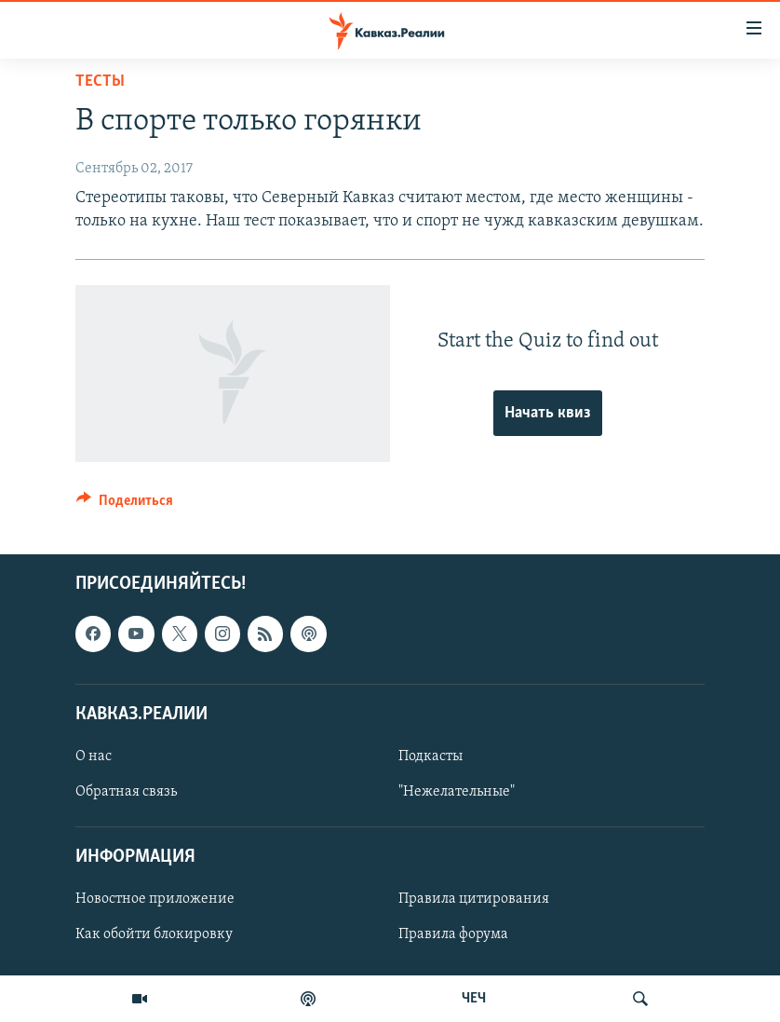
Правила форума (453, 934)
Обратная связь (126, 791)
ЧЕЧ (474, 998)
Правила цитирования (473, 899)
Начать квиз (547, 413)
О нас (93, 756)
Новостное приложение (155, 899)
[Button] (124, 505)
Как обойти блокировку (154, 934)
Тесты (100, 81)
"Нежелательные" (456, 791)
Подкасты (430, 756)
